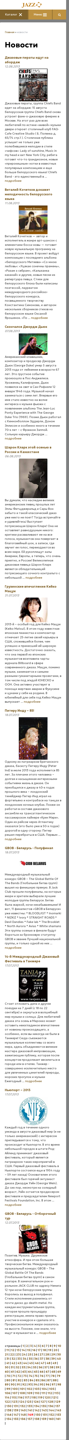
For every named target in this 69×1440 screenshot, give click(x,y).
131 (16, 1406)
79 (58, 1376)
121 (54, 1397)
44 (25, 1363)
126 (36, 1401)
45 (31, 1363)
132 (22, 1406)
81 (14, 1380)
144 (51, 1410)
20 (55, 1350)
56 (40, 1367)
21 (6, 1354)
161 (58, 1419)
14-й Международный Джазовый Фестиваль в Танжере (32, 959)
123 (14, 1401)
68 (53, 1371)
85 (37, 1380)
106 (7, 1393)
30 (59, 1354)
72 (19, 1376)
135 (43, 1406)
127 (43, 1401)
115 (14, 1397)
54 (29, 1367)
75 (36, 1376)
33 (19, 1358)
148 (23, 1414)
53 (23, 1367)
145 (58, 1410)
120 (47, 1397)
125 (28, 1401)
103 (36, 1389)
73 (25, 1376)
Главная (9, 32)
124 (21, 1401)
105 (51, 1389)
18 (44, 1350)
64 (30, 1371)
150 (37, 1414)
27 (41, 1354)
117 (27, 1397)
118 (33, 1397)
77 (47, 1376)
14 (23, 1350)
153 (58, 1414)
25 (29, 1354)
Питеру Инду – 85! (19, 710)
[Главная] (33, 5)
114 (7, 1397)
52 (18, 1367)
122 (7, 1401)
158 (36, 1419)
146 (9, 1414)
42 (13, 1363)
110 (36, 1393)
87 (49, 1380)
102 (29, 1389)
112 (50, 1393)
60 (7, 1371)
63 (24, 1371)
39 (53, 1358)
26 (35, 1354)
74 (30, 1376)
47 (42, 1363)
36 (36, 1358)
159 (43, 1419)
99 (8, 1389)
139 (15, 1410)
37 (41, 1358)
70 (8, 1376)
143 (44, 1410)
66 (42, 1371)
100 (15, 1389)
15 (28, 1350)
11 (7, 1350)
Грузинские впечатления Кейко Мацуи (31, 589)
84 (31, 1380)
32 (13, 1358)
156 (22, 1419)
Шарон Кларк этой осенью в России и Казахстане (28, 449)
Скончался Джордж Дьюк (26, 327)
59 (57, 1367)
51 (12, 1367)
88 (55, 1380)
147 (16, 1414)
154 (8, 1419)
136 (50, 1406)
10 (59, 1346)
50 (7, 1367)
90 (13, 1384)
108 (22, 1393)
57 (46, 1367)
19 (49, 1350)
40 (59, 1358)
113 (56, 1393)
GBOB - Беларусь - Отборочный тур (30, 1216)
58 (51, 1367)
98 (59, 1384)
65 (36, 1371)
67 (47, 1371)
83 (25, 1380)
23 (18, 1354)
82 (20, 1380)
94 (36, 1384)
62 (18, 1371)
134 (36, 1406)
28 (47, 1354)
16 (33, 1350)
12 (12, 1350)
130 (9, 1406)
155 (15, 1419)
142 (37, 1410)
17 (39, 1350)
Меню (40, 14)
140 (23, 1410)
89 (7, 1384)
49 (54, 1363)
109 (29, 1393)
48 (48, 1363)
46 (37, 1363)
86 (43, 1380)
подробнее (13, 181)
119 (40, 1397)
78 (53, 1376)
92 (24, 1384)
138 (8, 1410)
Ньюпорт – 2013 (17, 1090)
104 (44, 1389)
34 (24, 1358)
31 (7, 1358)
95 (42, 1384)
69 (59, 1371)
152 (51, 1414)
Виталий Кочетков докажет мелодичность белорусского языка (28, 194)
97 (53, 1384)
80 (8, 1380)
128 (50, 1401)
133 (29, 1406)
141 (30, 1410)
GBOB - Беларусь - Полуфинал (29, 848)
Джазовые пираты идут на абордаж (26, 60)
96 (47, 1384)
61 (12, 1371)
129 (57, 1401)
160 (51, 1419)
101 (22, 1389)
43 (19, 1363)
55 (34, 1367)
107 (14, 1393)
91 (18, 1384)
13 (18, 1350)
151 (45, 1414)
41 (7, 1363)
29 (53, 1354)
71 (13, 1376)
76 (41, 1376)
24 (24, 1354)
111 (43, 1393)
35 (30, 1358)
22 (12, 1354)
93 (30, 1384)
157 (29, 1419)
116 (20, 1397)
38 (47, 1358)
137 (57, 1406)
